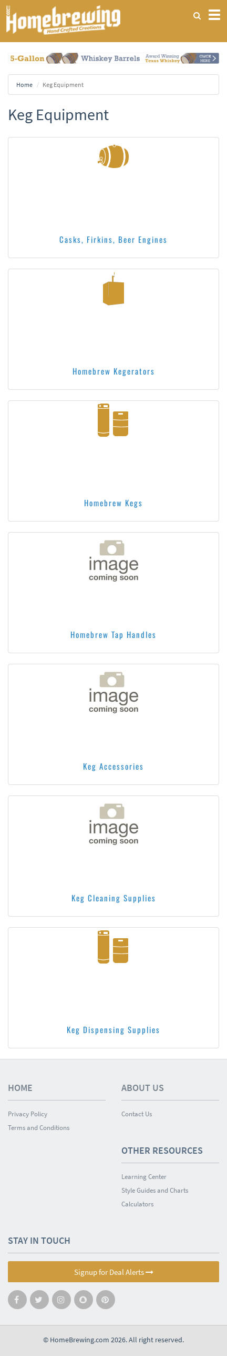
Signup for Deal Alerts (113, 1272)
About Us (142, 1088)
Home (24, 85)
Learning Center (144, 1176)
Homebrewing (63, 20)
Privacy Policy (27, 1113)
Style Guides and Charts (154, 1190)
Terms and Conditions (38, 1127)
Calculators (137, 1204)
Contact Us (136, 1113)
